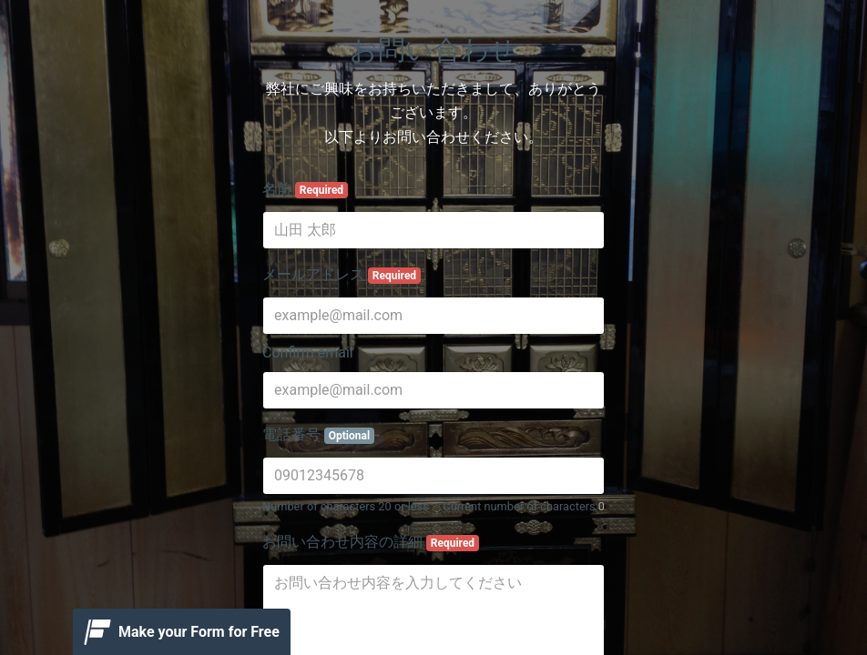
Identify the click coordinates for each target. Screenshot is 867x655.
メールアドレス (341, 275)
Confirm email (307, 352)
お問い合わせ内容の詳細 (370, 542)
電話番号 (318, 435)
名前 (305, 189)
